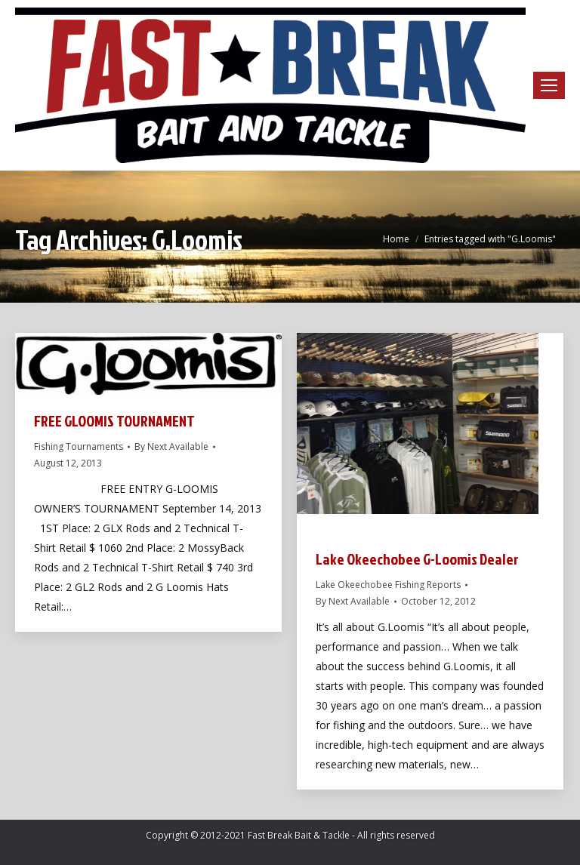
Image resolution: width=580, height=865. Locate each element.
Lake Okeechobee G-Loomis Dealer (417, 558)
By (171, 446)
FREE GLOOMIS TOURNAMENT (114, 420)
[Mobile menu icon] (549, 85)
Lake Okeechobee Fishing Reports (388, 584)
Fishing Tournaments (78, 446)
